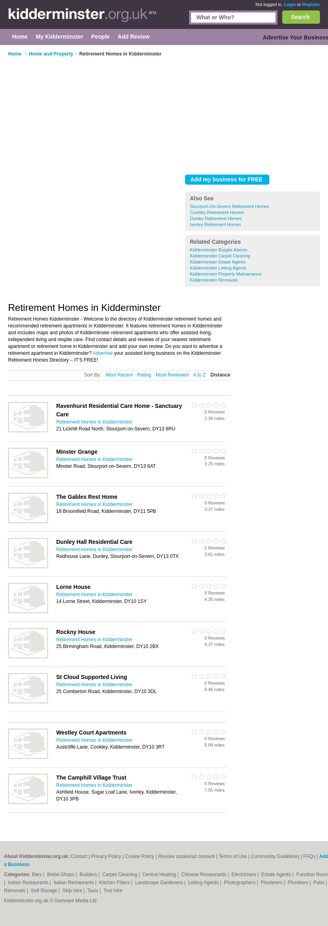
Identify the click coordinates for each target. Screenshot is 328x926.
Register (311, 4)
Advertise (103, 353)
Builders (88, 874)
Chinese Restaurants (204, 874)
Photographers (240, 882)
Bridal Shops (61, 874)
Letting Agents (204, 882)
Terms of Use (233, 856)
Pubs (320, 882)
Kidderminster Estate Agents (218, 261)
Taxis (93, 890)
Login (290, 4)
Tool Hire (113, 890)
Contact (79, 856)
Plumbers (299, 882)
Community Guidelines (275, 856)
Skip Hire (73, 890)
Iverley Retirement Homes (215, 224)
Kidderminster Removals (214, 280)
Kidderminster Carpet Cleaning (220, 255)
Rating (144, 375)
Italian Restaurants (74, 882)
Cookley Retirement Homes (217, 212)
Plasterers (272, 882)
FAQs (310, 856)
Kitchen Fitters (115, 882)
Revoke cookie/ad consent (186, 856)
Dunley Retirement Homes (216, 218)
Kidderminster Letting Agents (218, 267)
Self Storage (44, 890)
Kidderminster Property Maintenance (226, 274)
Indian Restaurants (29, 882)
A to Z (199, 375)
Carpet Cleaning (120, 874)
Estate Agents (276, 874)
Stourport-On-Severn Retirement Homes (229, 206)
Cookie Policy (140, 856)
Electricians (244, 874)
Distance (220, 375)
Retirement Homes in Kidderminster (94, 422)
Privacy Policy (106, 856)
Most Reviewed (172, 375)
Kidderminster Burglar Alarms (218, 249)
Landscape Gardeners (159, 882)
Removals (15, 890)
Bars (37, 874)
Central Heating (160, 874)
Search (300, 17)
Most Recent (119, 375)
